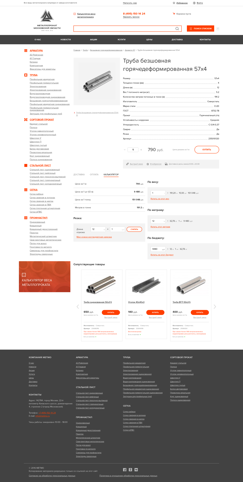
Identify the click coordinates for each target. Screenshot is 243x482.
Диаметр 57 (130, 50)
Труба (85, 50)
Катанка (79, 370)
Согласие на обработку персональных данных (52, 475)
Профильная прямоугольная (136, 367)
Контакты (205, 39)
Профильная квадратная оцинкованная (141, 389)
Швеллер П (175, 381)
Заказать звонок (131, 17)
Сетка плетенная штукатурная (136, 426)
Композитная (82, 374)
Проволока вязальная (180, 393)
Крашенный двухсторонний (88, 430)
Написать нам (130, 3)
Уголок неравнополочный (182, 374)
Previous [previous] (78, 307)
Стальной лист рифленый (87, 397)
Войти (200, 3)
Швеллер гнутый (177, 385)
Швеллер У (175, 378)
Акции (93, 39)
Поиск (177, 28)
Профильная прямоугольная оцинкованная (143, 393)
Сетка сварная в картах (133, 419)
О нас (38, 39)
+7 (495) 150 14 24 (47, 413)
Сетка (126, 405)
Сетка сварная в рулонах (134, 415)
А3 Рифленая (82, 363)
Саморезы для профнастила (88, 452)
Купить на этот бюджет (162, 254)
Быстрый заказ (136, 164)
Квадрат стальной (178, 363)
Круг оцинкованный (179, 396)
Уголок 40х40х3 (136, 302)
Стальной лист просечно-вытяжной (92, 400)
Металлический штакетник (88, 438)
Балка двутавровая (179, 389)
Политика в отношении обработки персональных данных (128, 475)
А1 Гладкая (81, 367)
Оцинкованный (83, 423)
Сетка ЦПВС (128, 430)
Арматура (82, 357)
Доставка (177, 39)
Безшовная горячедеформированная (106, 50)
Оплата (94, 174)
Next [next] (215, 307)
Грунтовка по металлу (86, 449)
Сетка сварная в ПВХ (132, 422)
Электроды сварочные (86, 456)
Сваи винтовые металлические (90, 441)
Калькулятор (111, 174)
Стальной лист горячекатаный (89, 404)
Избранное (182, 3)
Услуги (121, 39)
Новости (66, 39)
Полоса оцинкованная (180, 400)
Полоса (173, 367)
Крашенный (81, 426)
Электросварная (130, 370)
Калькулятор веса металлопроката (86, 15)
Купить (207, 149)
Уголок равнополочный (180, 370)
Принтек (80, 434)
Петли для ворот (83, 445)
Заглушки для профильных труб (137, 396)
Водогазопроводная (132, 378)
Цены (149, 39)
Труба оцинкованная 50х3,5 (98, 302)
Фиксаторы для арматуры (87, 378)
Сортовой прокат (181, 357)
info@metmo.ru (42, 416)
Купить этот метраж (160, 226)
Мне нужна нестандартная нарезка (94, 237)
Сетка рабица (129, 411)
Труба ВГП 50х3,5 (181, 302)
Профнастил (84, 417)
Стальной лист (85, 387)
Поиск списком (202, 28)
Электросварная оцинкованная (137, 374)
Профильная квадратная (134, 363)
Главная (76, 50)
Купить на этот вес (160, 198)
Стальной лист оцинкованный (89, 393)
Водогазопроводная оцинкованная (139, 381)
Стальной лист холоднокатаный (90, 408)
